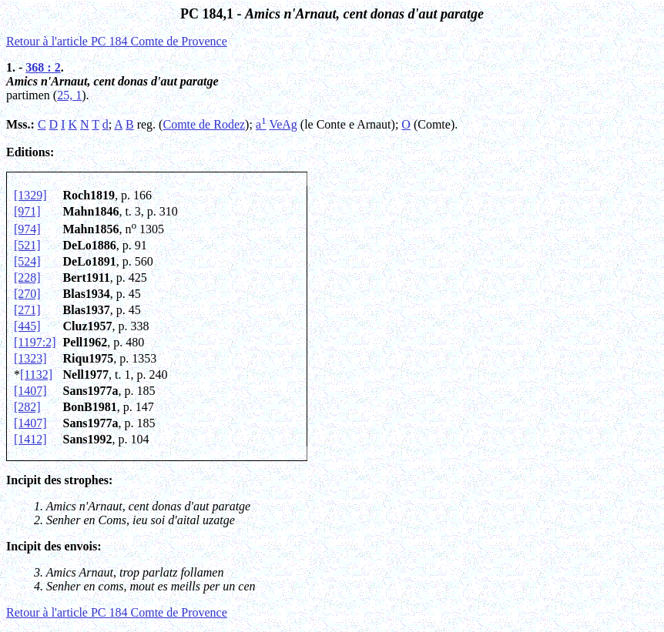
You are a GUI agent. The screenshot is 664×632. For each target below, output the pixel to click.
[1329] (30, 195)
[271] (27, 309)
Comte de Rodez (204, 124)
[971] (27, 211)
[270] (27, 293)
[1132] (36, 374)
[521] (27, 245)
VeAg (283, 124)
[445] (27, 326)
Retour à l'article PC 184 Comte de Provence (116, 41)
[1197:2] (35, 342)
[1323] (30, 358)
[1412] (30, 439)
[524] (27, 261)
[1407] (30, 390)
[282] (27, 406)
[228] (27, 277)
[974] (27, 229)
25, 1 (69, 95)
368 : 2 (42, 67)
